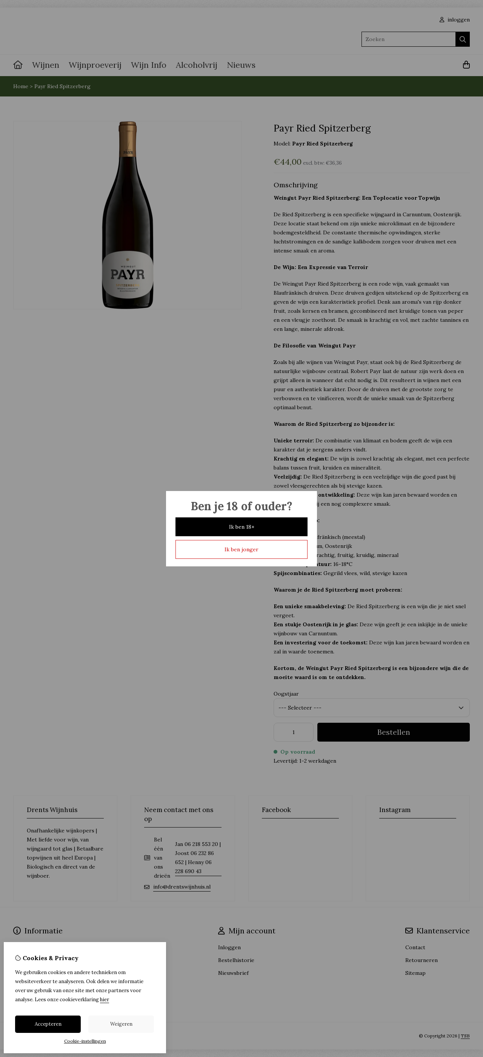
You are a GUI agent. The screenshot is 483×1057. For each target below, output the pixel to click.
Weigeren (121, 1024)
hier (104, 999)
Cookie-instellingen (85, 1041)
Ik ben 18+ (241, 526)
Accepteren (48, 1024)
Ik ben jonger (241, 549)
